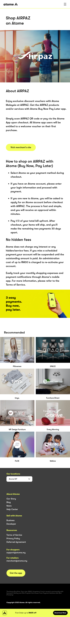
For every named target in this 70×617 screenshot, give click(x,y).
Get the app (16, 573)
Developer (11, 524)
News (9, 506)
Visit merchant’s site (21, 147)
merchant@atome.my (16, 561)
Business (10, 520)
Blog (8, 502)
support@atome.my (16, 552)
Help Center (12, 509)
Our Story (11, 499)
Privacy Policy (13, 538)
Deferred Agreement (16, 542)
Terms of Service (14, 535)
